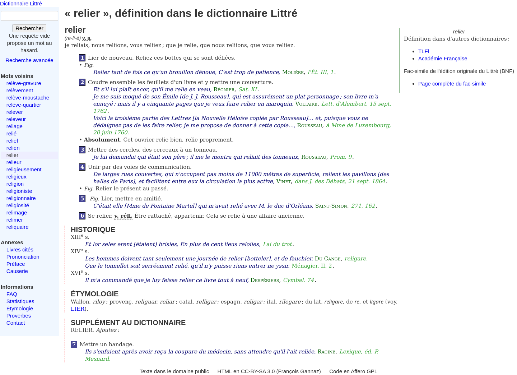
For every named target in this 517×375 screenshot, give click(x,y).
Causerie (17, 271)
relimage (16, 212)
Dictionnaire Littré (21, 3)
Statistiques (20, 301)
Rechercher (29, 28)
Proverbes (18, 315)
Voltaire (306, 104)
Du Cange (328, 258)
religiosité (17, 205)
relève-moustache (27, 97)
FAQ (11, 294)
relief (12, 141)
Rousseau (309, 125)
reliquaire (17, 227)
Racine (326, 351)
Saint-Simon (331, 206)
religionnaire (21, 198)
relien (13, 148)
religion (15, 184)
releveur (16, 119)
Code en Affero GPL (353, 371)
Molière (293, 72)
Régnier (224, 89)
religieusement (24, 169)
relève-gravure (23, 83)
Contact (15, 323)
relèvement (19, 90)
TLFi (423, 51)
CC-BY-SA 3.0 (258, 371)
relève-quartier (23, 105)
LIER (77, 309)
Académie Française (442, 58)
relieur (14, 162)
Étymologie (19, 308)
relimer (14, 220)
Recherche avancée (29, 60)
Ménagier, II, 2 (312, 266)
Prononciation (22, 257)
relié (11, 133)
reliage (14, 126)
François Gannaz (298, 371)
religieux (16, 176)
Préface (15, 264)
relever (14, 112)
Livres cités (19, 249)
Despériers (265, 280)
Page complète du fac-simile (452, 83)
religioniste (19, 191)
